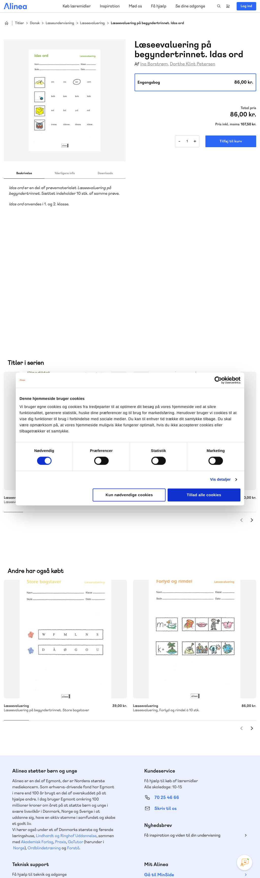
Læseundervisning (60, 23)
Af (137, 64)
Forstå (73, 736)
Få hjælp (158, 6)
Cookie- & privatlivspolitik (173, 863)
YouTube (233, 840)
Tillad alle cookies (204, 495)
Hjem (6, 23)
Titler (19, 23)
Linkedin (245, 840)
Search (218, 6)
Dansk (35, 23)
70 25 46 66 (166, 686)
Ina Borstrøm (154, 64)
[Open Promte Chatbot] (244, 862)
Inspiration (110, 6)
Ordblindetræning (44, 736)
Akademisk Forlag (37, 730)
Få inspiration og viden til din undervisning (182, 723)
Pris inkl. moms (227, 124)
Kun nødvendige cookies (129, 495)
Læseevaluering (92, 23)
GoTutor (75, 730)
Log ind (246, 6)
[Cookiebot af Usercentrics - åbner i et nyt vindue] (218, 380)
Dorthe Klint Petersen (192, 64)
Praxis (60, 730)
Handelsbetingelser (210, 863)
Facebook (220, 840)
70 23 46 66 (34, 779)
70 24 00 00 (166, 810)
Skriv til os (165, 697)
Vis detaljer (220, 479)
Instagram (208, 840)
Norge (19, 736)
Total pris (248, 108)
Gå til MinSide (159, 763)
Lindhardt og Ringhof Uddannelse (66, 724)
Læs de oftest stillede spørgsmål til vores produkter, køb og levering (60, 820)
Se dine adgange (190, 6)
